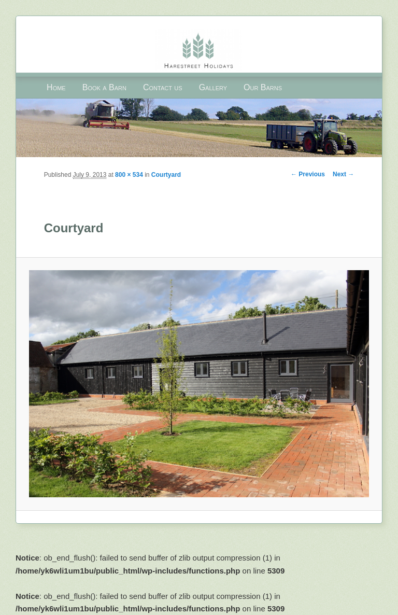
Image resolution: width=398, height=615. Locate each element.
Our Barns (263, 87)
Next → (343, 174)
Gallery (213, 87)
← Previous (308, 174)
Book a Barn (104, 87)
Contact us (162, 87)
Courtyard (166, 174)
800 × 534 (129, 174)
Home (56, 87)
